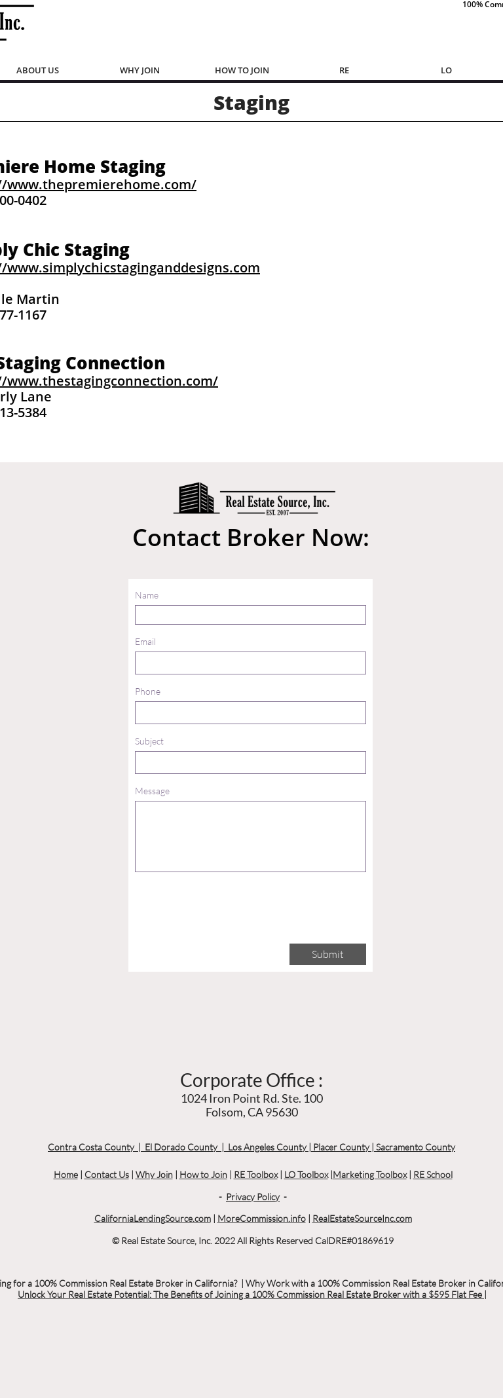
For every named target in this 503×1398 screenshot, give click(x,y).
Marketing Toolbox (370, 1174)
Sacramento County (415, 1146)
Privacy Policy (253, 1196)
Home (66, 1174)
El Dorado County (181, 1146)
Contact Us (106, 1174)
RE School (433, 1174)
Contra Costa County (91, 1146)
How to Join (203, 1174)
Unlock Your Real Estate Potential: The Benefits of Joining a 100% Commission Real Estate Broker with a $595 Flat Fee (251, 1294)
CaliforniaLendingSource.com (152, 1218)
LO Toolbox (306, 1174)
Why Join (154, 1174)
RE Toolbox (256, 1174)
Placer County (341, 1146)
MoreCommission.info (261, 1218)
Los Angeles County (267, 1146)
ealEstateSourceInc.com (365, 1218)
